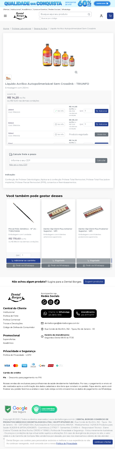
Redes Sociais (54, 9)
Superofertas (9, 339)
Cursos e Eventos (40, 9)
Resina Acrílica (40, 28)
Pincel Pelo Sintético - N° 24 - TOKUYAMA (22, 230)
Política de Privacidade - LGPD (17, 355)
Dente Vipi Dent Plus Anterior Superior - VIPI (58, 230)
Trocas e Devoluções (13, 323)
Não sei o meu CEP (18, 165)
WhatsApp (66, 9)
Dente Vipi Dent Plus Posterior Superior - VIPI (93, 230)
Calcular (101, 160)
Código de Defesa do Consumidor (19, 327)
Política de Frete (10, 316)
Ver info (59, 111)
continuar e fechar (103, 442)
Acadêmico (27, 9)
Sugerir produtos (94, 281)
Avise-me (101, 134)
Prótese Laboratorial (21, 28)
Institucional (16, 9)
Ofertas (6, 9)
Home (6, 28)
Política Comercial (11, 320)
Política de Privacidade (66, 443)
